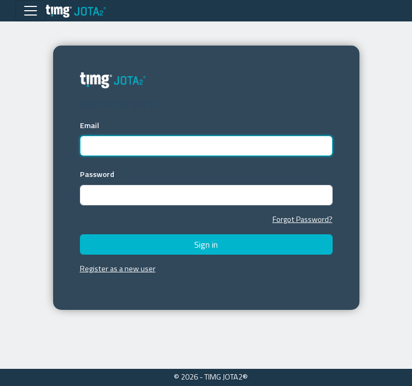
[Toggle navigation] (31, 10)
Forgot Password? (303, 219)
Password (97, 174)
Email (89, 125)
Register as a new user (118, 268)
